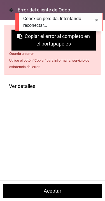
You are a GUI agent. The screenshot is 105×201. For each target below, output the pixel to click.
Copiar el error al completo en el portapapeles (53, 40)
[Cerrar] (11, 10)
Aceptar (52, 191)
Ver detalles (22, 86)
